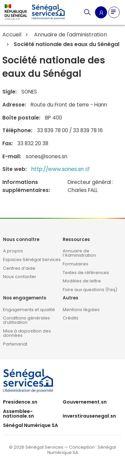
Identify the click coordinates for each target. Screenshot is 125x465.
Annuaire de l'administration (70, 34)
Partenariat (15, 344)
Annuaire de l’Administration (79, 253)
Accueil (11, 34)
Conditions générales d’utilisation (26, 320)
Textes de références (86, 272)
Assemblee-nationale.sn (18, 413)
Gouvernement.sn (85, 402)
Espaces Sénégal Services (32, 259)
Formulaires (75, 264)
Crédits (70, 318)
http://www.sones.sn (60, 169)
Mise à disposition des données (27, 333)
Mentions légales (81, 309)
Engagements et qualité (29, 309)
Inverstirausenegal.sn (89, 416)
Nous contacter (19, 276)
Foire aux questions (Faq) (90, 289)
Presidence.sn (20, 402)
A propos (13, 251)
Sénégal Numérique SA (30, 425)
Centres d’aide (19, 268)
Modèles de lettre (82, 281)
